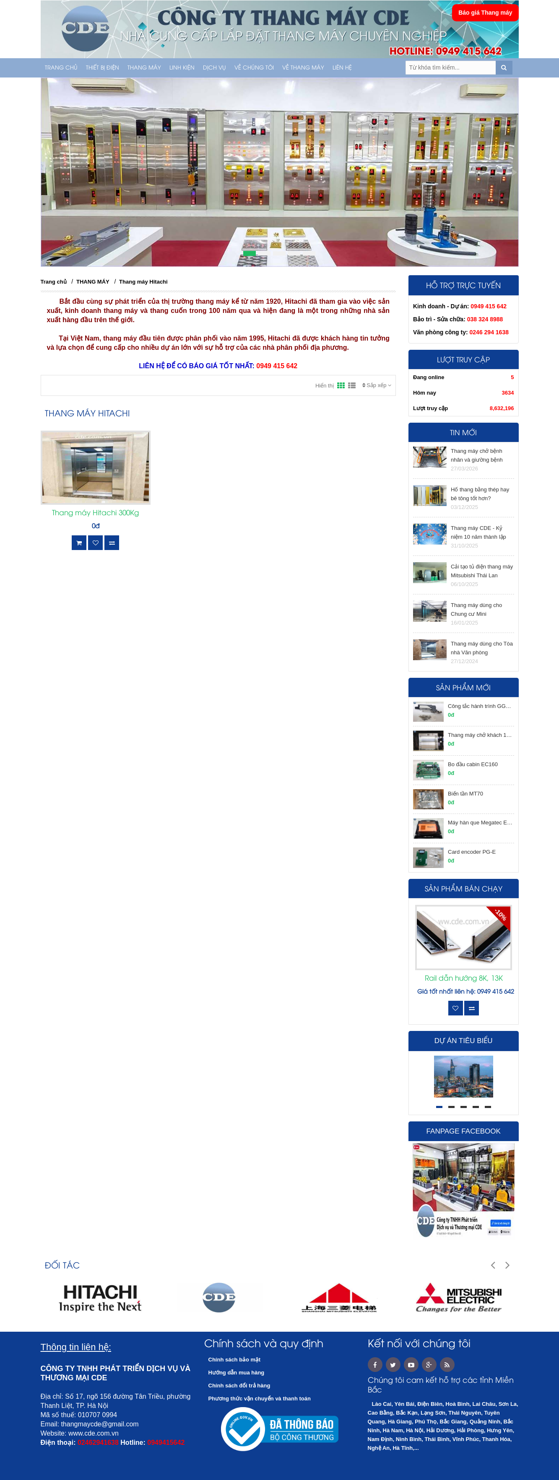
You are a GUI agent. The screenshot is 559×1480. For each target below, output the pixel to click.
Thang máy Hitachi (143, 282)
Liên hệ (342, 67)
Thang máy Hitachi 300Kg (95, 513)
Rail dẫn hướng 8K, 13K (464, 978)
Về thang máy (303, 67)
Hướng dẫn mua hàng (236, 1372)
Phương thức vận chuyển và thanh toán (259, 1398)
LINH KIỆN (182, 67)
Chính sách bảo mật (234, 1359)
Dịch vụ (214, 67)
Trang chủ (61, 67)
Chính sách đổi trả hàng (239, 1385)
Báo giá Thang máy (485, 12)
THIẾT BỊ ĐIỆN (102, 67)
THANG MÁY (144, 67)
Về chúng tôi (254, 67)
